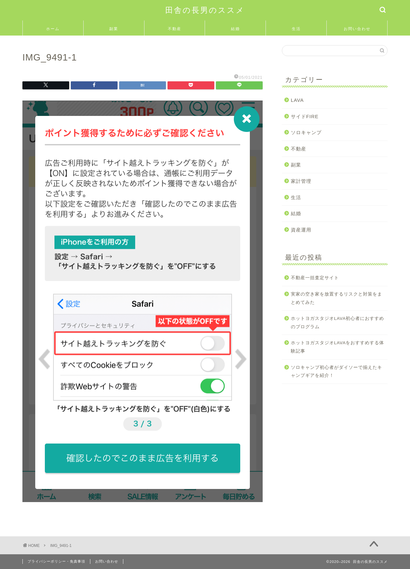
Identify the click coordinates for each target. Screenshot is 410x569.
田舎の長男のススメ (205, 10)
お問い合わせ (357, 28)
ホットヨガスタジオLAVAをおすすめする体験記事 (337, 347)
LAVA (297, 100)
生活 (296, 28)
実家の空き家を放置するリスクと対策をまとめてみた (336, 298)
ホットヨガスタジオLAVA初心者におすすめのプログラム (337, 322)
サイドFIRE (305, 116)
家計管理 (301, 181)
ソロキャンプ (306, 132)
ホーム (53, 28)
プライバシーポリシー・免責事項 (56, 561)
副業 (113, 28)
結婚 (235, 28)
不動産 (174, 28)
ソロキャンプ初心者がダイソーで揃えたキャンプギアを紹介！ (336, 371)
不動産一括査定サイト (315, 277)
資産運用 (301, 229)
